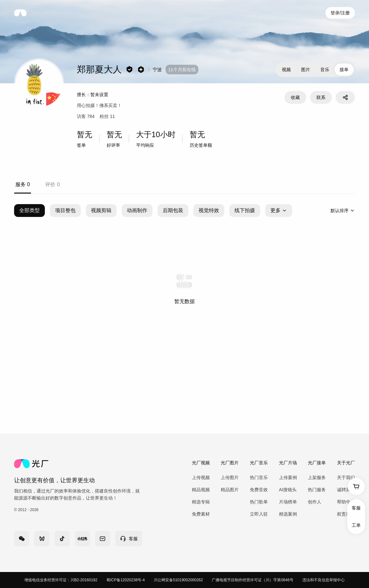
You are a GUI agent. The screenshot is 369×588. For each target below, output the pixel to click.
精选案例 (288, 514)
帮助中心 (346, 501)
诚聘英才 (346, 489)
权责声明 (346, 514)
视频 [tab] (286, 69)
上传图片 (230, 477)
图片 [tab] (305, 69)
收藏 (295, 97)
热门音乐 (259, 477)
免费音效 (259, 489)
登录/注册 (340, 12)
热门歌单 (259, 501)
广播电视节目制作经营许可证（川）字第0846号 (252, 580)
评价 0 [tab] (52, 184)
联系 (320, 97)
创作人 (314, 501)
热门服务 (317, 489)
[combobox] (343, 210)
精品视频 (201, 489)
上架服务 (317, 477)
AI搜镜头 (288, 489)
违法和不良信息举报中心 (323, 580)
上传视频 (201, 477)
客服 (356, 507)
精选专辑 (201, 501)
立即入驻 (259, 514)
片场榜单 (288, 501)
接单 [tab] (344, 69)
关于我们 (346, 477)
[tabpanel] (184, 286)
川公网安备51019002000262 (178, 580)
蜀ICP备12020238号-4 (125, 580)
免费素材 (201, 514)
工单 (356, 525)
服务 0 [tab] (22, 184)
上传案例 (288, 477)
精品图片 (230, 489)
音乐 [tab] (324, 69)
